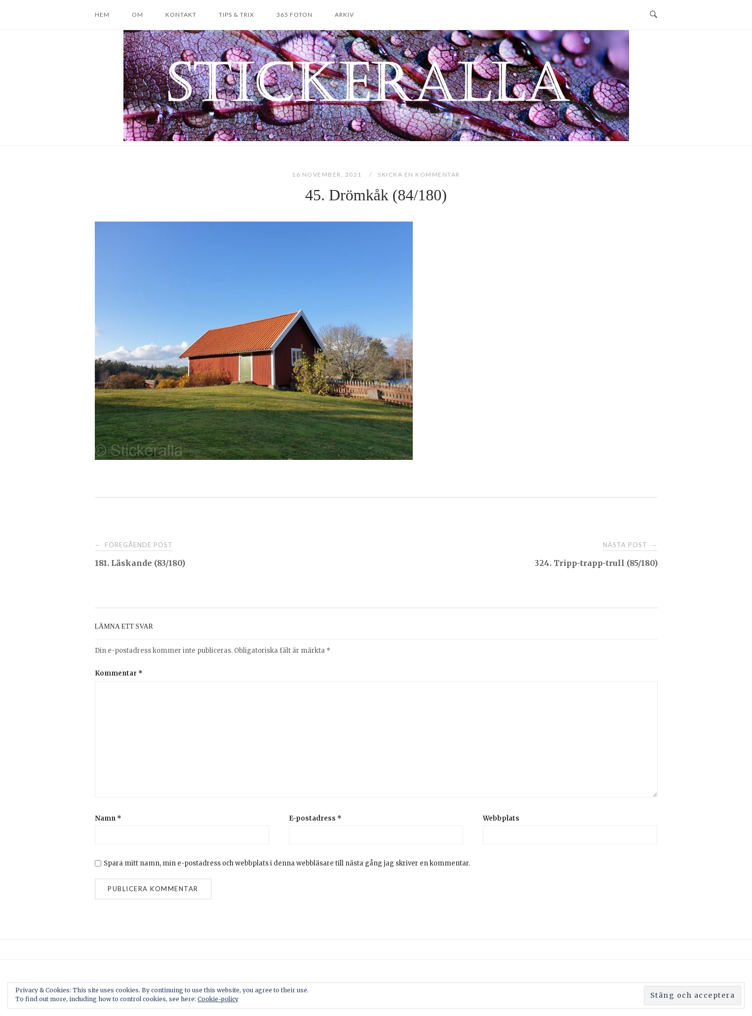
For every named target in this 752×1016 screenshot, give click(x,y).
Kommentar (119, 673)
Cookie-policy (218, 999)
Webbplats (501, 818)
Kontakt (181, 14)
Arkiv (344, 14)
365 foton (295, 14)
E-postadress (315, 818)
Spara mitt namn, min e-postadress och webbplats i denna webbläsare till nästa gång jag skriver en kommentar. (287, 863)
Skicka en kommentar (419, 174)
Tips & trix (236, 14)
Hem (102, 14)
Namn (108, 818)
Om (137, 14)
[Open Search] (653, 14)
